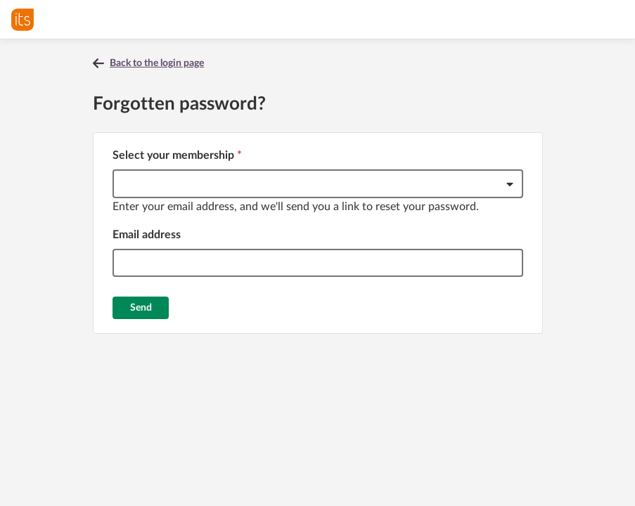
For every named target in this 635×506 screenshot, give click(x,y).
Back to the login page (157, 63)
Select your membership (177, 155)
